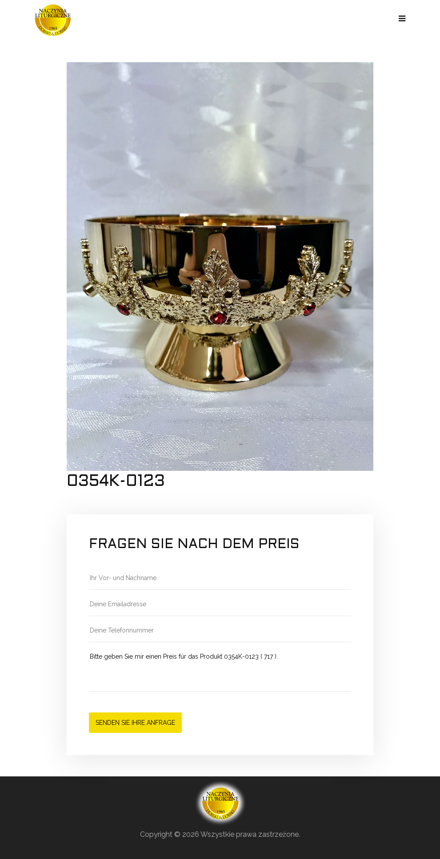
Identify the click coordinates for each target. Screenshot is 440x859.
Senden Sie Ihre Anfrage (135, 722)
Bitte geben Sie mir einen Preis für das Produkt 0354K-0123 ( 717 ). (220, 671)
